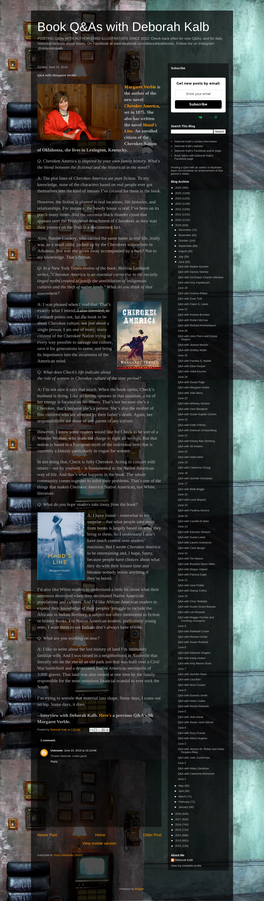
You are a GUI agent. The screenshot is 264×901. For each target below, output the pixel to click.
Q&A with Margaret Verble (193, 387)
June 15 (182, 505)
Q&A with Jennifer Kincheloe (195, 478)
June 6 (182, 690)
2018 (178, 813)
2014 (178, 835)
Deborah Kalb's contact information (195, 141)
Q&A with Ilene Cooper (191, 684)
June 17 (182, 483)
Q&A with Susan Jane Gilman (196, 722)
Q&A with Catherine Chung (194, 467)
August (183, 251)
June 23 (182, 398)
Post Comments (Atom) (68, 855)
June (182, 261)
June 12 (182, 553)
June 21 (182, 435)
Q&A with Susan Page (191, 382)
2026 (178, 187)
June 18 (182, 473)
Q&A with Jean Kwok (190, 717)
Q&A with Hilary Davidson (193, 768)
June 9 (182, 626)
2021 (178, 214)
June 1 (182, 779)
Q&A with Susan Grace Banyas (197, 606)
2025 (178, 193)
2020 (178, 220)
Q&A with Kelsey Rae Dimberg (196, 441)
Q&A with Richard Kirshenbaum (197, 325)
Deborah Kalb (184, 860)
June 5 (182, 711)
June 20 (182, 451)
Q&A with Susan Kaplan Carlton (197, 414)
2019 (178, 225)
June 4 (182, 727)
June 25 (182, 355)
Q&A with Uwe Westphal (192, 409)
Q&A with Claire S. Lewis (193, 304)
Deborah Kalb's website (188, 146)
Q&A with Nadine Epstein (193, 266)
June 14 (182, 515)
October (184, 240)
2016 (178, 824)
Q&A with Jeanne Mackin (193, 344)
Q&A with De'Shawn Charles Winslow (200, 277)
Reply (54, 761)
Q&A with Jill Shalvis (190, 446)
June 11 (182, 580)
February (184, 801)
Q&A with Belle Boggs (191, 489)
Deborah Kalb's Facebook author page (197, 150)
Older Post (152, 835)
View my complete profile (186, 865)
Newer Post (47, 835)
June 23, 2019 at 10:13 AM (80, 750)
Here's (105, 715)
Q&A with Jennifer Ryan (192, 674)
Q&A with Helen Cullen (191, 700)
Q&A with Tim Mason (190, 558)
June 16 (182, 494)
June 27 (182, 309)
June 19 (182, 462)
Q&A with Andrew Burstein (194, 314)
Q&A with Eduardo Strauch (194, 532)
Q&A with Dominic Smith (192, 695)
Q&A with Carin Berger (191, 548)
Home (100, 835)
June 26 (182, 330)
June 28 (182, 287)
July (181, 256)
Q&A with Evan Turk (190, 298)
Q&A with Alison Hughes (192, 738)
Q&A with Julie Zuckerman (194, 757)
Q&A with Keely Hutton (191, 658)
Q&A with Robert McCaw (193, 320)
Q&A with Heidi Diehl (190, 457)
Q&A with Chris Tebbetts (192, 601)
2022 (178, 209)
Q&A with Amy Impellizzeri (193, 282)
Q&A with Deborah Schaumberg (197, 430)
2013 (178, 840)
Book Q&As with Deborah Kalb (123, 27)
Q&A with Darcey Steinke (193, 271)
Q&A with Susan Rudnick (193, 642)
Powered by (198, 117)
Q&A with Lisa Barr (189, 679)
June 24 (182, 376)
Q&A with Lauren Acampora (194, 542)
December (185, 229)
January (184, 807)
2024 (178, 198)
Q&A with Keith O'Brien (192, 425)
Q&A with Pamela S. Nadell (194, 360)
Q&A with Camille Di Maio (193, 521)
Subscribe (198, 104)
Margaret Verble (140, 86)
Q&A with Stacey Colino (192, 590)
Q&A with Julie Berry (190, 392)
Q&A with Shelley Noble (192, 350)
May (181, 785)
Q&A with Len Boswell (191, 612)
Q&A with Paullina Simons (193, 510)
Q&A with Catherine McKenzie (196, 773)
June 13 (182, 526)
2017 (178, 819)
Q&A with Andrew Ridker (193, 293)
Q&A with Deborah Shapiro (194, 652)
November (185, 235)
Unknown (57, 750)
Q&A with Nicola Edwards (193, 706)
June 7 (182, 668)
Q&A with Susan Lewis (191, 537)
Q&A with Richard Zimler (193, 636)
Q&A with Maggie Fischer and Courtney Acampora (196, 619)
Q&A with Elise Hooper (191, 366)
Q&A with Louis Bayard (192, 499)
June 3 (182, 743)
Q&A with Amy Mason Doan (194, 663)
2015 (178, 829)
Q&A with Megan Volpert (192, 569)
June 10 (182, 596)
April (182, 791)
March (183, 796)
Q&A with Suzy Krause (191, 733)
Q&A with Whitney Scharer (194, 403)
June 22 (182, 419)
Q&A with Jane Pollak (191, 585)
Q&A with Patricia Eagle (192, 574)
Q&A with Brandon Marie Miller (196, 564)
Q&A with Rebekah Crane (193, 631)
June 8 (182, 647)
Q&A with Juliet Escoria (192, 371)
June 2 (182, 763)
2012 (178, 845)
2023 (178, 203)
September (186, 245)
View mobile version (99, 843)
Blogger (139, 888)
